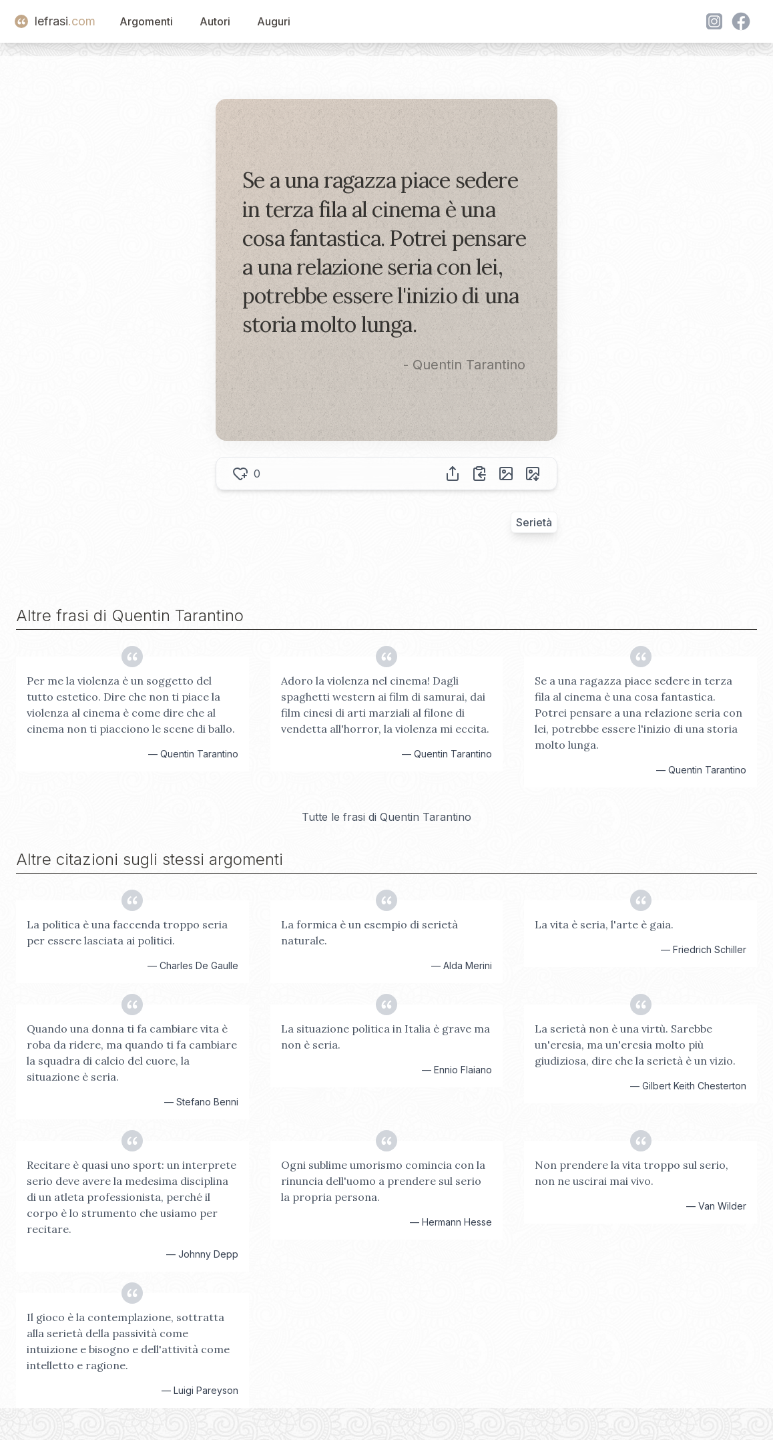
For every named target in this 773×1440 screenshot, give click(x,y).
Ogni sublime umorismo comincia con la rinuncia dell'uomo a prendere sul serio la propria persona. (383, 1181)
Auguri (273, 21)
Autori (215, 21)
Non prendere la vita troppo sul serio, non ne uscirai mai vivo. (631, 1173)
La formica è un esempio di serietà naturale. (369, 932)
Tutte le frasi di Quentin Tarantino (386, 817)
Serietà (534, 522)
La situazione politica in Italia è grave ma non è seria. (385, 1036)
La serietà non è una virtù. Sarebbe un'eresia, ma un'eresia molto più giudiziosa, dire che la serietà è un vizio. (635, 1044)
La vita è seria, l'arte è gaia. (604, 924)
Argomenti (146, 21)
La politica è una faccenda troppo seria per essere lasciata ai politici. (127, 932)
